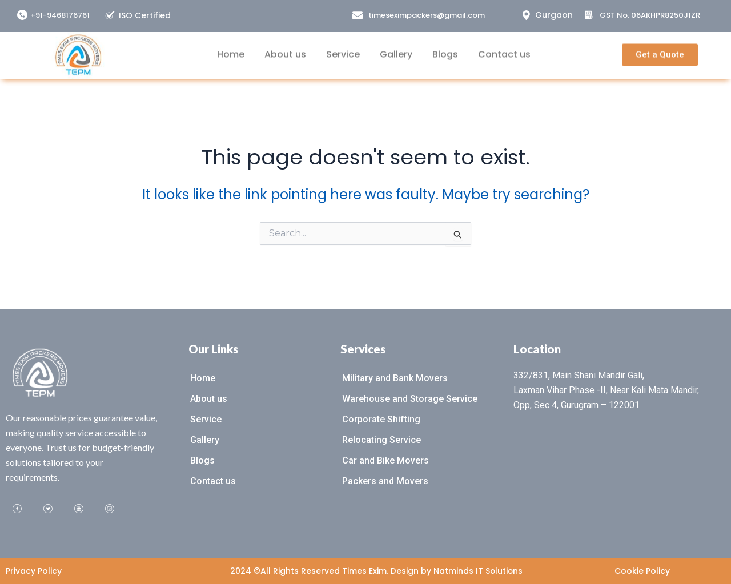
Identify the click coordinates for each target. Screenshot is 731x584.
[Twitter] (48, 509)
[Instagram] (109, 509)
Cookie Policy (642, 571)
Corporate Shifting (381, 419)
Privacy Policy (34, 571)
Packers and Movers (385, 481)
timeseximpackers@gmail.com (426, 15)
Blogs (445, 48)
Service (343, 48)
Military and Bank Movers (395, 378)
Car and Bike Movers (385, 460)
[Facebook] (17, 509)
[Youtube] (78, 509)
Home (230, 48)
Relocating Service (381, 439)
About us (285, 48)
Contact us (504, 48)
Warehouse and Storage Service (409, 398)
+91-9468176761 (60, 15)
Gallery (396, 48)
